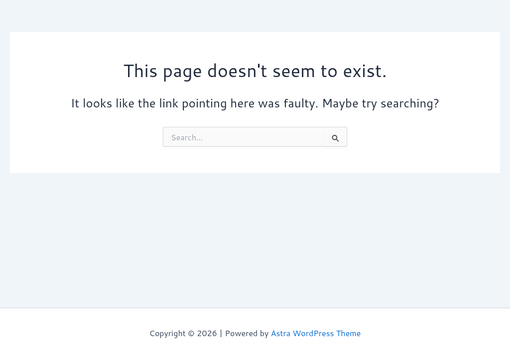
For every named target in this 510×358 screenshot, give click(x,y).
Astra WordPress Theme (316, 333)
